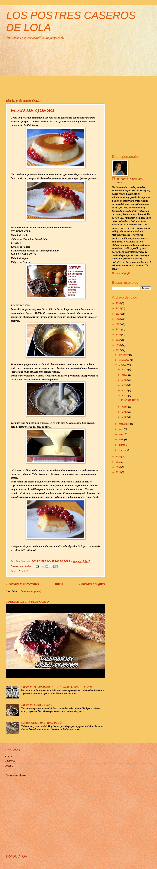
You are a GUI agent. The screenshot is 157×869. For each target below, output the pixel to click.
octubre (123, 365)
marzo (122, 444)
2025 (118, 308)
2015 (118, 462)
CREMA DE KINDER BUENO (36, 705)
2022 (118, 324)
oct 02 (125, 417)
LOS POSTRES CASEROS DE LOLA (131, 181)
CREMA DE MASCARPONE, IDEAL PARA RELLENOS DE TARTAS (57, 687)
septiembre (124, 424)
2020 (118, 334)
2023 (118, 319)
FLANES (23, 571)
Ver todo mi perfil (120, 273)
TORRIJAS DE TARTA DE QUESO (27, 601)
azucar (8, 756)
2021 (118, 329)
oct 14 (125, 395)
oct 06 (125, 406)
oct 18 (125, 385)
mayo (122, 434)
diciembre (124, 354)
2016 (118, 456)
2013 (118, 472)
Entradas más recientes (22, 584)
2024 (118, 313)
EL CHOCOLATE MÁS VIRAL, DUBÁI (41, 723)
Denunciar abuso (15, 775)
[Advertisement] (78, 69)
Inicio (59, 584)
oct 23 (125, 380)
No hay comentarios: (21, 566)
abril (121, 439)
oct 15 (125, 390)
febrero (123, 450)
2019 (118, 340)
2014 (118, 467)
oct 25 (125, 374)
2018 (118, 345)
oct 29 (125, 369)
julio (121, 429)
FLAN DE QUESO (32, 110)
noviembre (124, 360)
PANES (9, 766)
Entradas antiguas (92, 584)
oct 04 (125, 412)
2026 (118, 303)
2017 (118, 350)
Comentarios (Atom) (31, 591)
